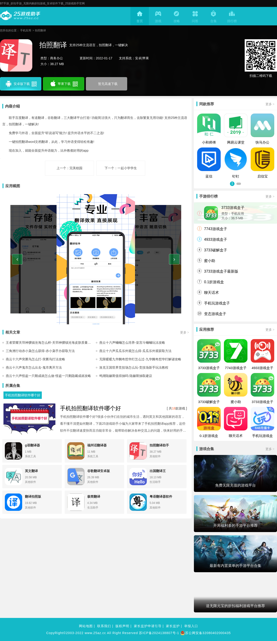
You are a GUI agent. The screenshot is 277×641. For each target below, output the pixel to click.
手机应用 (25, 30)
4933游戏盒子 (215, 239)
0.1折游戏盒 (214, 282)
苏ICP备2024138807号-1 (159, 633)
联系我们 (104, 626)
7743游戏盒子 (215, 229)
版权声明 (122, 626)
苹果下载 (64, 83)
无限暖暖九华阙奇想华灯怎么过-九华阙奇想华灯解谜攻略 (140, 359)
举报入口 (191, 626)
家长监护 (173, 626)
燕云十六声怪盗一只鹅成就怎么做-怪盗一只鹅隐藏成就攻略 (48, 376)
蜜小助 (209, 261)
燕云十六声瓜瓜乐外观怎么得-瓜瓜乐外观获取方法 (135, 351)
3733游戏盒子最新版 (221, 271)
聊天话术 (211, 293)
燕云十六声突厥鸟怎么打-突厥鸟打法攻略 (35, 359)
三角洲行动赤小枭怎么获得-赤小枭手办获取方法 (40, 351)
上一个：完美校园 (69, 168)
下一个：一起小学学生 (121, 168)
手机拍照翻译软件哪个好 (22, 395)
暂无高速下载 (107, 84)
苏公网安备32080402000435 (205, 633)
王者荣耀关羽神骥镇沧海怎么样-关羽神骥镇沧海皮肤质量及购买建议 (51, 342)
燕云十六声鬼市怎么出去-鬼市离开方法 (34, 367)
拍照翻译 (40, 30)
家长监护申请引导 (148, 626)
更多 (184, 332)
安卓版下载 (21, 83)
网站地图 (86, 626)
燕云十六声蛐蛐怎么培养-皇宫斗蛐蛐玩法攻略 (132, 342)
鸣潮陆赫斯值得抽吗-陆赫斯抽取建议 (125, 376)
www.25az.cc (95, 633)
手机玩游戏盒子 (217, 303)
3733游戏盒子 (232, 208)
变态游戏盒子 (215, 314)
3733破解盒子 (215, 250)
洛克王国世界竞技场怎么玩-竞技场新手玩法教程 (133, 367)
